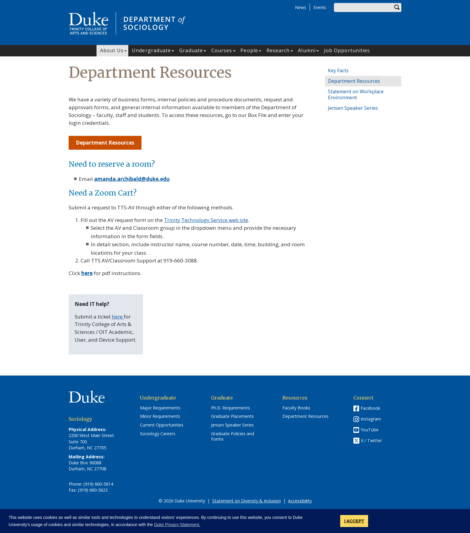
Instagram (371, 419)
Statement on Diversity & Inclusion (246, 501)
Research (278, 50)
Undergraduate (151, 50)
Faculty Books (296, 408)
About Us (112, 50)
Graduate (191, 50)
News (300, 7)
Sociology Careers (157, 433)
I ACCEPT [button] (354, 521)
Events (320, 7)
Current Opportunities (161, 425)
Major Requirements (160, 408)
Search (396, 7)
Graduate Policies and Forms (232, 436)
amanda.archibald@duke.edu (132, 178)
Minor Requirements (160, 416)
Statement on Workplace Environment (356, 94)
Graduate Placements (232, 416)
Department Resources (354, 81)
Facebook (370, 408)
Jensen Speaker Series (353, 108)
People (249, 50)
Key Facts (338, 70)
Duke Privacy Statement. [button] (177, 524)
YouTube (370, 430)
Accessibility (300, 501)
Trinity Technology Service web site (206, 220)
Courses (221, 50)
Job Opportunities (347, 50)
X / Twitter (371, 440)
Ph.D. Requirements (230, 408)
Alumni (307, 50)
